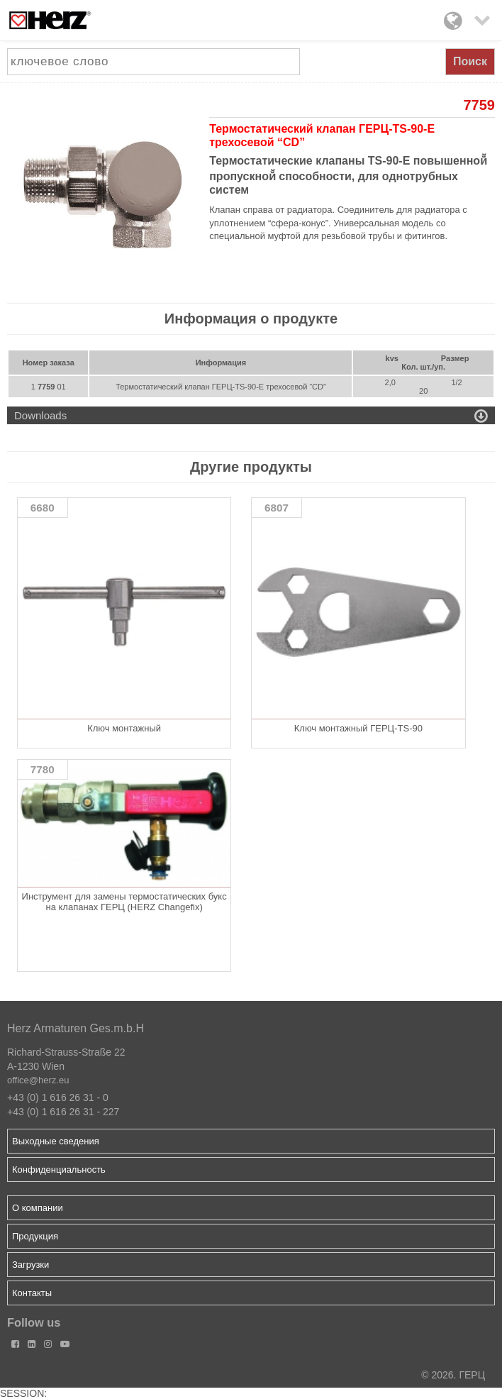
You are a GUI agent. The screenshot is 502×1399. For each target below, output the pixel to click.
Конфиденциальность (59, 1169)
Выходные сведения (55, 1141)
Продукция (35, 1236)
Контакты (32, 1293)
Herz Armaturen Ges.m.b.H (75, 1028)
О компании (37, 1207)
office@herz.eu (38, 1080)
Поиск (470, 61)
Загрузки (30, 1264)
